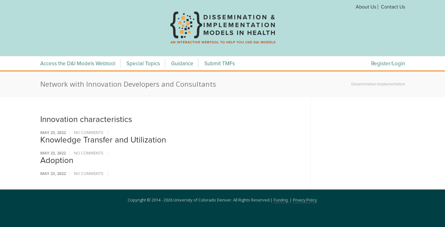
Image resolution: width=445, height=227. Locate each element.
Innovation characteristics (86, 119)
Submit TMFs (219, 64)
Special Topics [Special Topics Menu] (143, 64)
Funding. (281, 200)
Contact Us (393, 6)
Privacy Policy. (305, 200)
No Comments (88, 133)
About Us (366, 6)
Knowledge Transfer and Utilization (103, 140)
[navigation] (223, 43)
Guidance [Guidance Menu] (182, 64)
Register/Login (388, 64)
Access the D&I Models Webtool (77, 64)
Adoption (56, 160)
